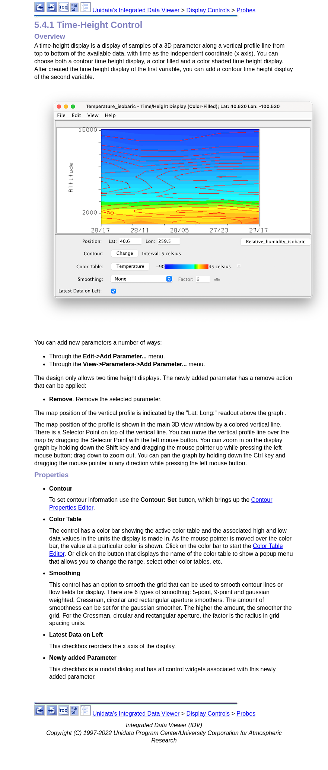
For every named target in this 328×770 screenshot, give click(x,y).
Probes (245, 10)
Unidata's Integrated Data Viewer (135, 10)
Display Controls (208, 10)
